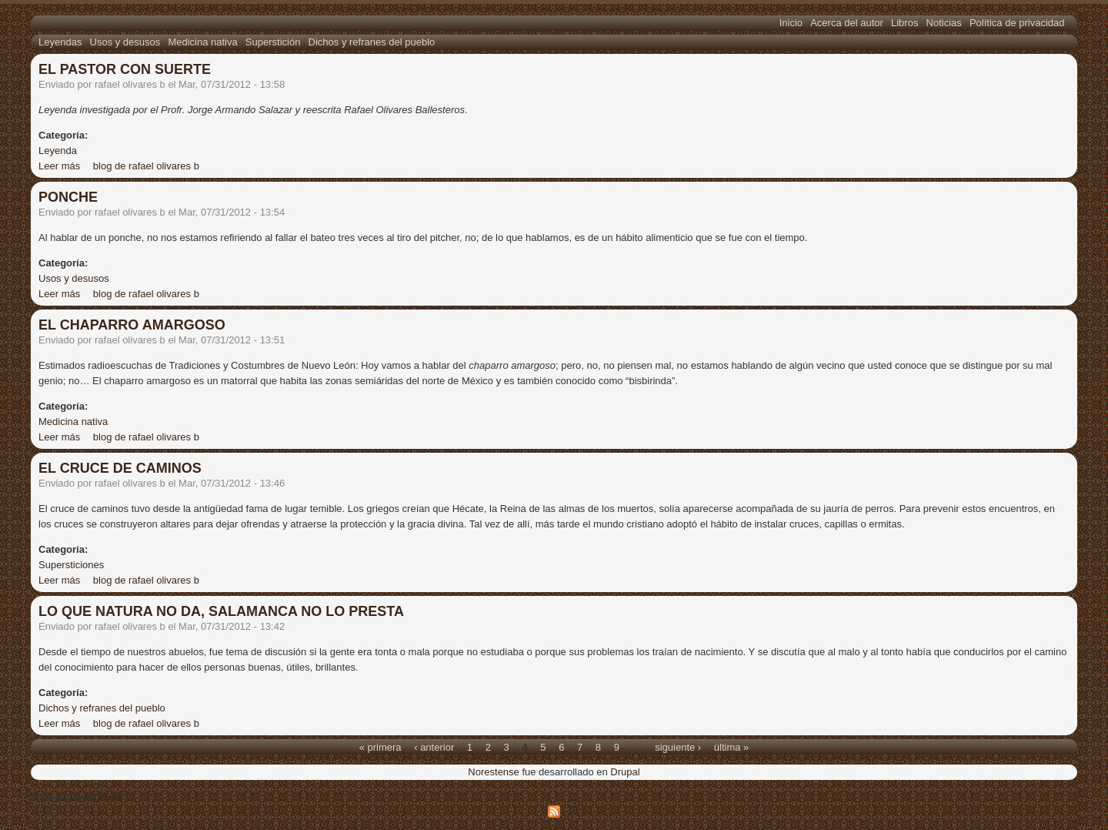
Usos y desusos (125, 42)
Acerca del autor (846, 22)
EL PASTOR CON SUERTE (124, 69)
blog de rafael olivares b (146, 166)
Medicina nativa (202, 42)
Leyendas (60, 42)
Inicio (791, 22)
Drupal (624, 772)
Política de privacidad (1017, 22)
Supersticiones (71, 565)
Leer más (59, 166)
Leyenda (57, 150)
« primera (380, 746)
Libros (904, 22)
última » (731, 746)
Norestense (493, 772)
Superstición (273, 42)
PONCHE (68, 197)
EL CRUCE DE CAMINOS (120, 468)
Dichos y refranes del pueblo (372, 42)
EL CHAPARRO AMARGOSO (131, 325)
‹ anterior (434, 746)
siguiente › (678, 746)
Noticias (944, 22)
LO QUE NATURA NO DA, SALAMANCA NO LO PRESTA (221, 611)
